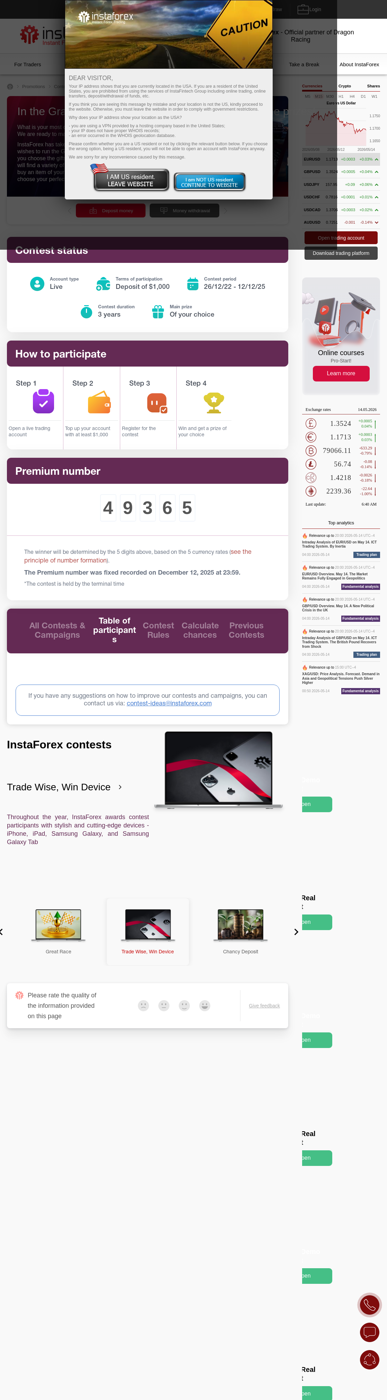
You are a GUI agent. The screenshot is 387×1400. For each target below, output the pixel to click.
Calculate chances (200, 630)
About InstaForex (359, 64)
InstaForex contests (59, 744)
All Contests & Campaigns (57, 630)
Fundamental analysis (361, 587)
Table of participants (114, 631)
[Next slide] (294, 932)
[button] (58, 932)
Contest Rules (158, 630)
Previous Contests (246, 630)
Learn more (341, 373)
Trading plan (367, 555)
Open (303, 804)
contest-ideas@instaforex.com (169, 704)
